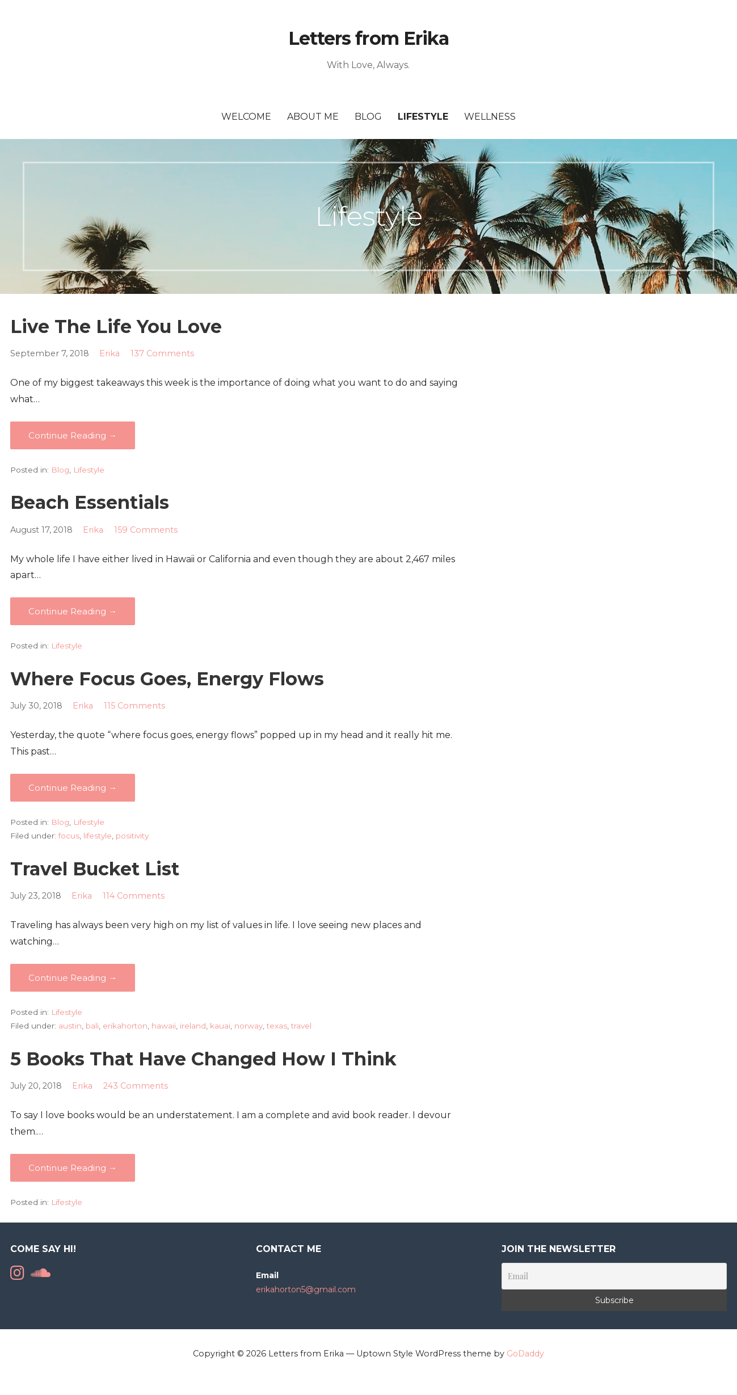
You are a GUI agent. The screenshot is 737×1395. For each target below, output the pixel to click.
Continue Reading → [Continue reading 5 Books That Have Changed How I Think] (72, 1167)
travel (301, 1025)
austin (70, 1025)
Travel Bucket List (94, 869)
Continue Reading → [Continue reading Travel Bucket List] (72, 977)
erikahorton (125, 1025)
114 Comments (134, 896)
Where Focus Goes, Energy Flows (167, 679)
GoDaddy (525, 1353)
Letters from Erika (368, 38)
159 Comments (146, 530)
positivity (132, 835)
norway (248, 1025)
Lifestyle (423, 116)
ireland (193, 1025)
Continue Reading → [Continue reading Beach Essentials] (72, 611)
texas (277, 1025)
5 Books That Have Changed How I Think (203, 1059)
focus (68, 835)
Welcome (246, 116)
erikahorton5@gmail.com (306, 1289)
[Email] (614, 1276)
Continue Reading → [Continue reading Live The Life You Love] (72, 435)
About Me (313, 116)
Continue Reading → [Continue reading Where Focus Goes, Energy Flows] (72, 787)
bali (92, 1025)
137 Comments (162, 353)
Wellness (490, 116)
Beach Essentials (89, 502)
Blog (368, 116)
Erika (109, 353)
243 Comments (135, 1086)
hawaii (163, 1025)
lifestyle (97, 835)
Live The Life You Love (116, 326)
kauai (220, 1025)
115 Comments (134, 706)
